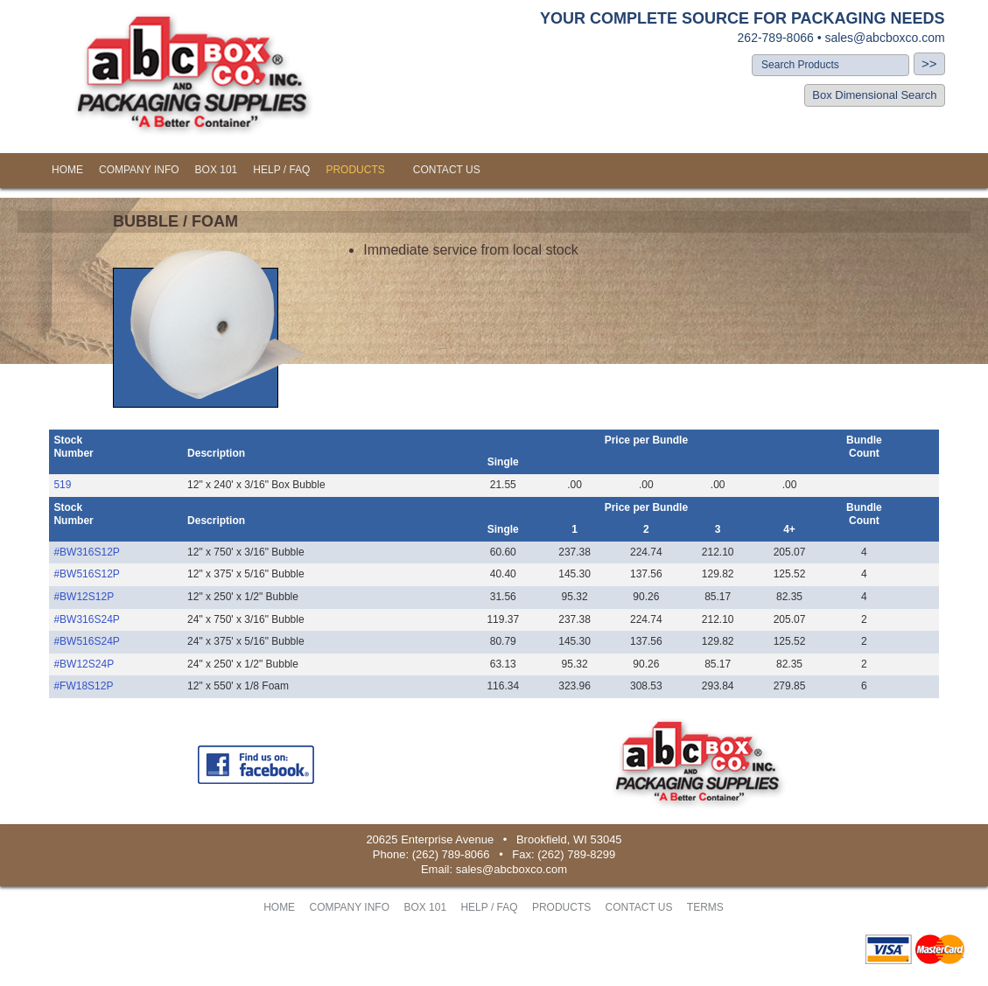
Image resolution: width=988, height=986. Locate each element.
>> (929, 63)
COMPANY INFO (139, 170)
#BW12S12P (83, 597)
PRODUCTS (355, 170)
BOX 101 (216, 170)
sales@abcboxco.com (884, 38)
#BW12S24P (83, 664)
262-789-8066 (776, 38)
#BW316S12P (86, 552)
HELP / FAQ (281, 170)
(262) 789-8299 (576, 854)
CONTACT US (446, 170)
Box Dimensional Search (874, 94)
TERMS (705, 907)
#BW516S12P (86, 574)
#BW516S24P (86, 641)
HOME (67, 170)
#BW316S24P (86, 619)
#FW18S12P (83, 686)
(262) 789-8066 (451, 854)
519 (62, 485)
